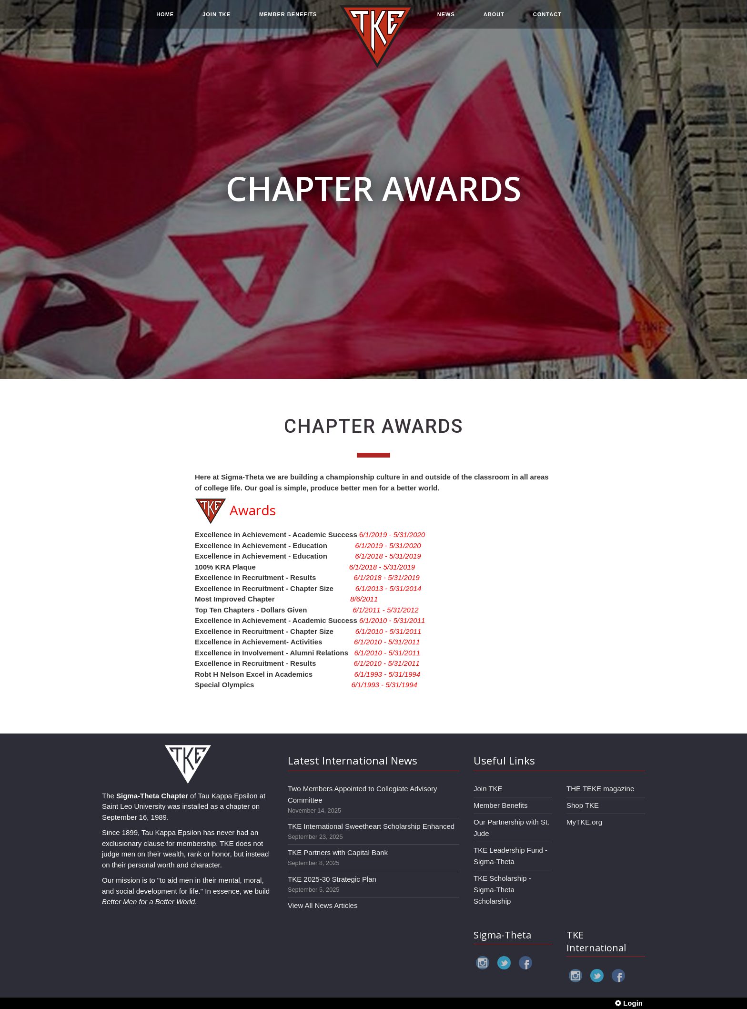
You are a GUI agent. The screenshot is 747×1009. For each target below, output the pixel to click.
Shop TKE (582, 805)
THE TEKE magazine (600, 789)
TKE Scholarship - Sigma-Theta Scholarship (502, 889)
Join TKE (488, 789)
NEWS (446, 20)
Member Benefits (500, 805)
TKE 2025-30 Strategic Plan (332, 879)
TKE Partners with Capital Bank (338, 852)
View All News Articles (322, 905)
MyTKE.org (584, 822)
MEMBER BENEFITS (288, 20)
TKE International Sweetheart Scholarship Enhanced (371, 826)
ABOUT (494, 20)
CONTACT (547, 20)
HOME (165, 20)
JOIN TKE (216, 20)
